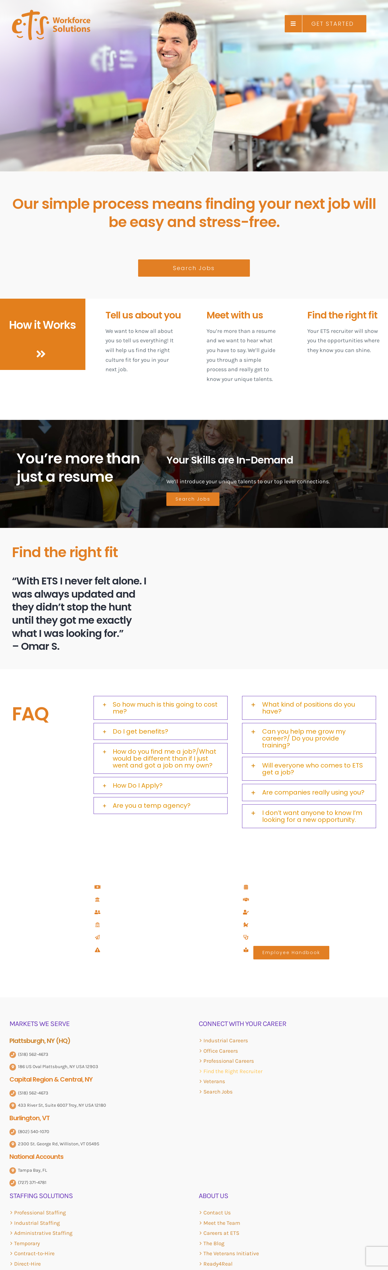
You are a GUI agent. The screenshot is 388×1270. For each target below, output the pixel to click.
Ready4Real (218, 1264)
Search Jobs (218, 1091)
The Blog (213, 1243)
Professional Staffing (40, 1212)
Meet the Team (221, 1223)
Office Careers (220, 1051)
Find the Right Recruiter (232, 1071)
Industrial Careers (225, 1040)
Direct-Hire (27, 1264)
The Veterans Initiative (231, 1253)
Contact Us (217, 1212)
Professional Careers (228, 1061)
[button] (160, 707)
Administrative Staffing (43, 1233)
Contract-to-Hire (34, 1253)
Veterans (214, 1081)
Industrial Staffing (37, 1223)
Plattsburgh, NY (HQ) (39, 1040)
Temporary (27, 1243)
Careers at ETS (221, 1233)
